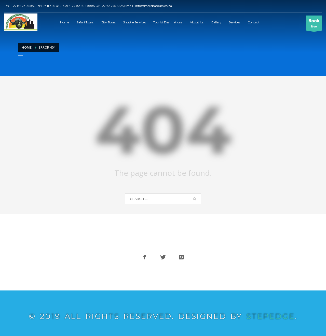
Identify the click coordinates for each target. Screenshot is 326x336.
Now (314, 24)
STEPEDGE (271, 316)
